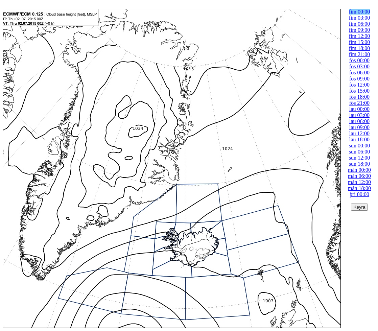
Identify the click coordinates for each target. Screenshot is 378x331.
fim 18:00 (359, 48)
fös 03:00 (359, 66)
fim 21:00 (359, 54)
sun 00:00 (359, 145)
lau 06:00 (359, 121)
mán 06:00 (359, 176)
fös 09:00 (359, 78)
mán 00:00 (359, 170)
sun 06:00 (359, 152)
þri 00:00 (359, 194)
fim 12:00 (359, 36)
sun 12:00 (359, 158)
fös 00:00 (359, 60)
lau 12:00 (359, 133)
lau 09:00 (359, 127)
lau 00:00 (359, 109)
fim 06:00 (359, 24)
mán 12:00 (359, 182)
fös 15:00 (359, 91)
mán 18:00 (359, 188)
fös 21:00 (359, 103)
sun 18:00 (359, 164)
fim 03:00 (359, 18)
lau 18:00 (359, 139)
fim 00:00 (359, 12)
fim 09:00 (359, 30)
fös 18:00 (359, 97)
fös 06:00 (359, 72)
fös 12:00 (359, 85)
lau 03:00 (359, 115)
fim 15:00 (359, 42)
